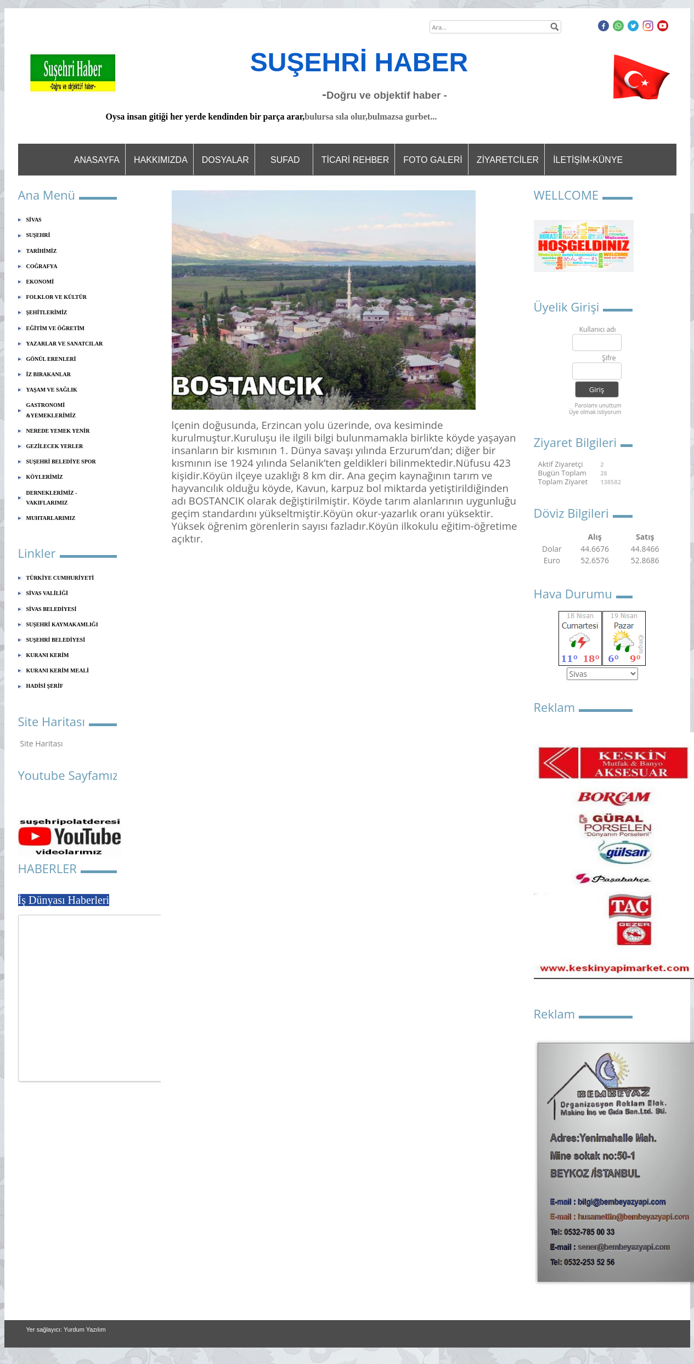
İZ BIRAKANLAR (48, 374)
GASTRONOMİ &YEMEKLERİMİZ (51, 410)
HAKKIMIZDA (161, 160)
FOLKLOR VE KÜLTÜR (56, 297)
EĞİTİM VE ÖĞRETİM (55, 328)
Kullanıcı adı (597, 330)
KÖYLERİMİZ (44, 477)
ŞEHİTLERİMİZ (46, 312)
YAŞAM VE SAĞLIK (51, 390)
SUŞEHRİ (38, 235)
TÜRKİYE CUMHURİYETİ (60, 578)
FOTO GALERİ (432, 160)
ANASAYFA (97, 160)
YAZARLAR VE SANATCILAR (64, 344)
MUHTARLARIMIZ (51, 518)
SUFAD (285, 160)
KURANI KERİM (47, 655)
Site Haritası (41, 743)
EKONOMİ (40, 282)
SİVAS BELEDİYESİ (51, 609)
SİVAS (34, 220)
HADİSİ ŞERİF (45, 686)
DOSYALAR (225, 160)
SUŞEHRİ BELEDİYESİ (56, 640)
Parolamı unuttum (597, 405)
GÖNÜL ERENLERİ (51, 359)
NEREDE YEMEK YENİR (58, 431)
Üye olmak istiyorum (595, 412)
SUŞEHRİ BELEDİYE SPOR (61, 462)
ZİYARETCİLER (508, 160)
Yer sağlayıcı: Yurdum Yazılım (66, 1329)
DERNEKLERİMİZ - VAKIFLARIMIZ (51, 498)
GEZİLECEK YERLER (54, 446)
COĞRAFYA (42, 266)
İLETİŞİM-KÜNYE (588, 160)
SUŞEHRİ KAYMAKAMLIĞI (62, 624)
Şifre (609, 358)
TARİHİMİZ (41, 251)
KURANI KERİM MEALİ (57, 670)
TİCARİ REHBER (355, 160)
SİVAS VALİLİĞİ (47, 593)
